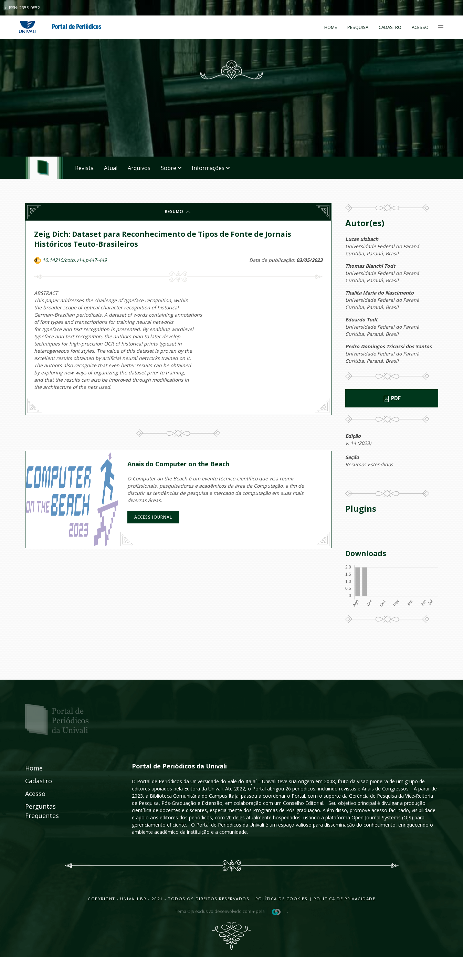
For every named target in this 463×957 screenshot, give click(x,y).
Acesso (420, 27)
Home (330, 27)
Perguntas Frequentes (34, 811)
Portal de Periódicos (76, 27)
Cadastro (390, 27)
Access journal (153, 517)
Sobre (171, 168)
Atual (110, 168)
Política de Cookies (281, 898)
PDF (392, 398)
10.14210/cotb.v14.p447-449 (74, 260)
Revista (84, 168)
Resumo (178, 212)
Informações (211, 168)
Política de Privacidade (345, 898)
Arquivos (139, 168)
